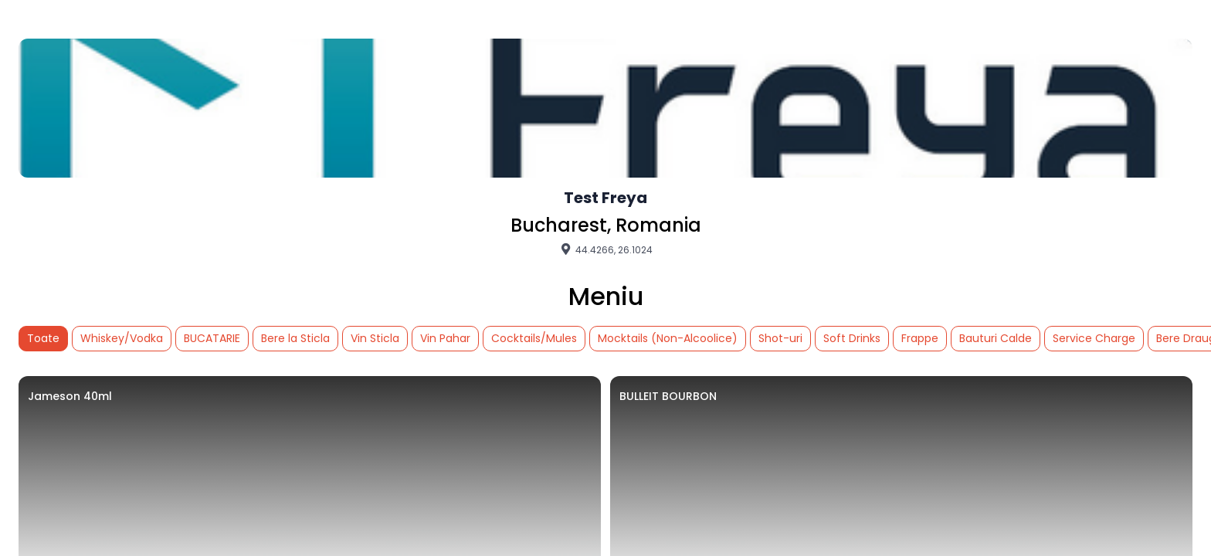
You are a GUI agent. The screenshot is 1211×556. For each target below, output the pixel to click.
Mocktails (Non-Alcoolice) (668, 338)
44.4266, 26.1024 (605, 249)
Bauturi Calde (995, 338)
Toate (43, 338)
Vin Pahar (445, 338)
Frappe (919, 338)
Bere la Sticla (295, 338)
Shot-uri (780, 338)
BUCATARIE (212, 338)
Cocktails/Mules (534, 338)
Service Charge (1094, 338)
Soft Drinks (851, 338)
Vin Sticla (375, 338)
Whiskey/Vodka (121, 338)
